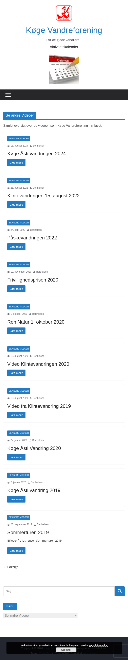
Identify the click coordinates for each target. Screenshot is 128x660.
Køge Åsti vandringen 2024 (36, 153)
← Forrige (10, 567)
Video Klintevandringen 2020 (38, 364)
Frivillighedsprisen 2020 (32, 280)
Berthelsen (38, 145)
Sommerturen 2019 (28, 532)
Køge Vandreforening (64, 30)
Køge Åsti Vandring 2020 (34, 448)
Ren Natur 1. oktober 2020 (36, 322)
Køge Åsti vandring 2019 (33, 490)
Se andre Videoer (19, 138)
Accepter (66, 649)
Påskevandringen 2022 (32, 237)
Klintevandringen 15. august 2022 (43, 195)
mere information (98, 645)
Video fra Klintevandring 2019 (39, 406)
